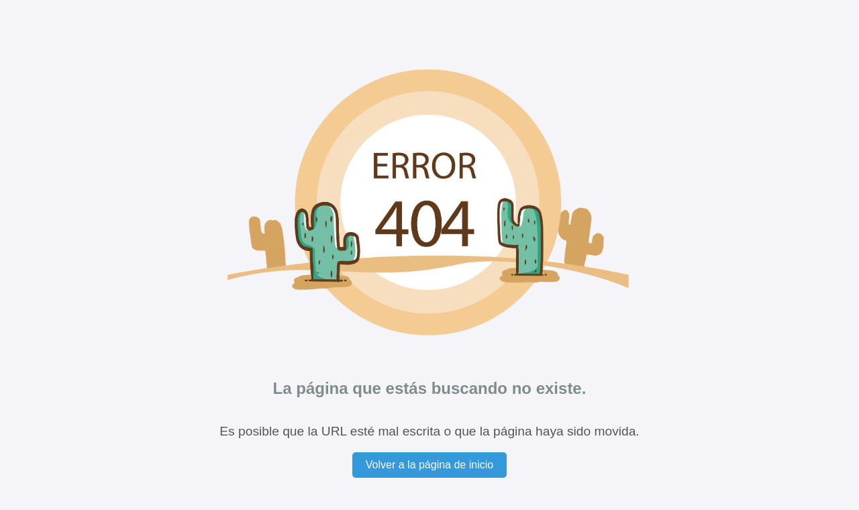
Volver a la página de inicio (429, 464)
